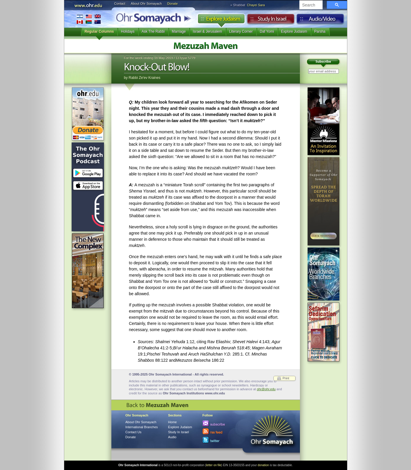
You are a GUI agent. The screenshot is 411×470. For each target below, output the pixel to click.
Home (172, 422)
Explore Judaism (221, 20)
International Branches (88, 19)
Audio (320, 20)
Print (286, 378)
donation (263, 465)
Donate (172, 3)
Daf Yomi (267, 31)
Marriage (179, 31)
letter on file (213, 465)
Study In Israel (178, 432)
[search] (310, 5)
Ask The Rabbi (153, 31)
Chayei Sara (256, 5)
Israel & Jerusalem (207, 31)
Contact (120, 3)
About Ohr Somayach (146, 3)
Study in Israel (271, 20)
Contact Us (133, 432)
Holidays (127, 31)
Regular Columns (99, 31)
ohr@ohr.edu (266, 389)
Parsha (320, 31)
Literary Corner (241, 31)
